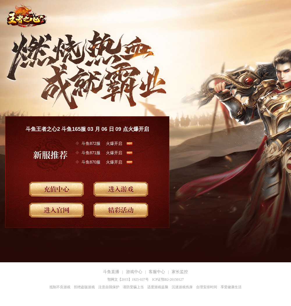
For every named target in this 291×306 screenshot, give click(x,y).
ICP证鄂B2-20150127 (168, 279)
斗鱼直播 (111, 272)
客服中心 (157, 272)
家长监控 (180, 272)
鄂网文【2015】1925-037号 (128, 279)
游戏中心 (134, 272)
